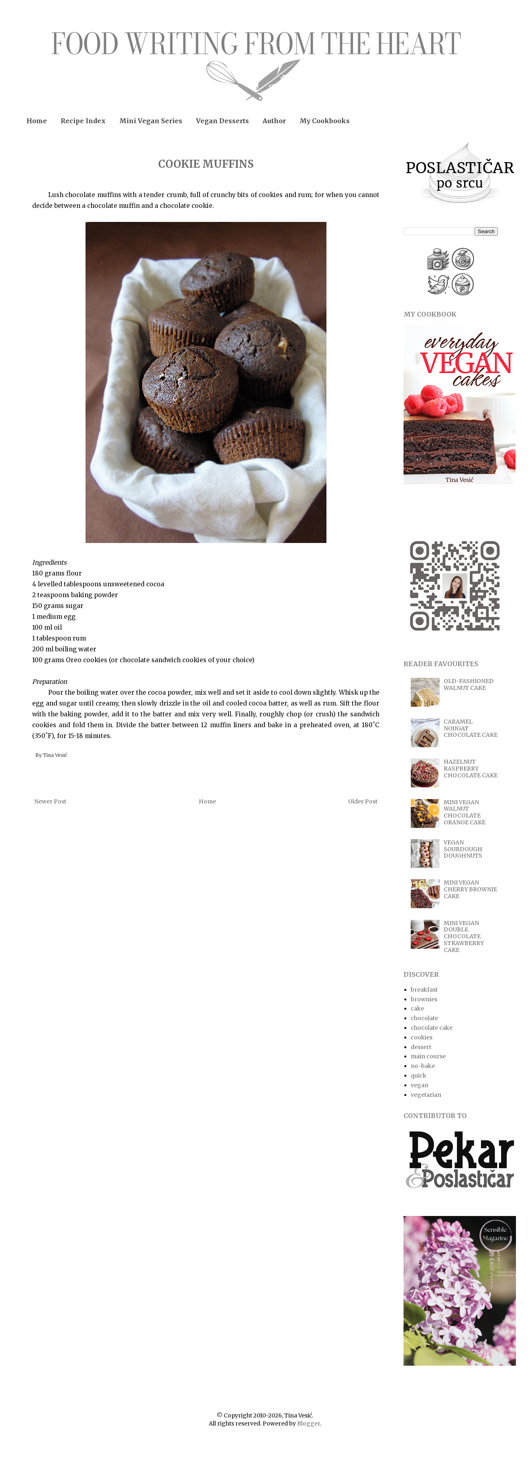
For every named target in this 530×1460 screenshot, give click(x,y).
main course (428, 1056)
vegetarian (426, 1094)
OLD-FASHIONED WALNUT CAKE (468, 684)
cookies (421, 1037)
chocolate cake (432, 1027)
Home (36, 121)
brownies (424, 999)
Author (274, 121)
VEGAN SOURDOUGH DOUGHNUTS (463, 849)
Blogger (308, 1423)
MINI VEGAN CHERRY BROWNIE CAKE (470, 889)
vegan (419, 1085)
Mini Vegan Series (150, 121)
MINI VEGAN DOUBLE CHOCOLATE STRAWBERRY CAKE (464, 936)
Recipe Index (83, 121)
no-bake (423, 1066)
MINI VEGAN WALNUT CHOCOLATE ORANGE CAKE (464, 812)
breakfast (424, 989)
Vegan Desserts (222, 121)
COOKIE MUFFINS (206, 164)
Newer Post (50, 801)
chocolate (424, 1018)
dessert (421, 1047)
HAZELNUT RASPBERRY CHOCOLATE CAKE (470, 768)
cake (417, 1008)
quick (418, 1075)
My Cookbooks (325, 121)
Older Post (362, 801)
